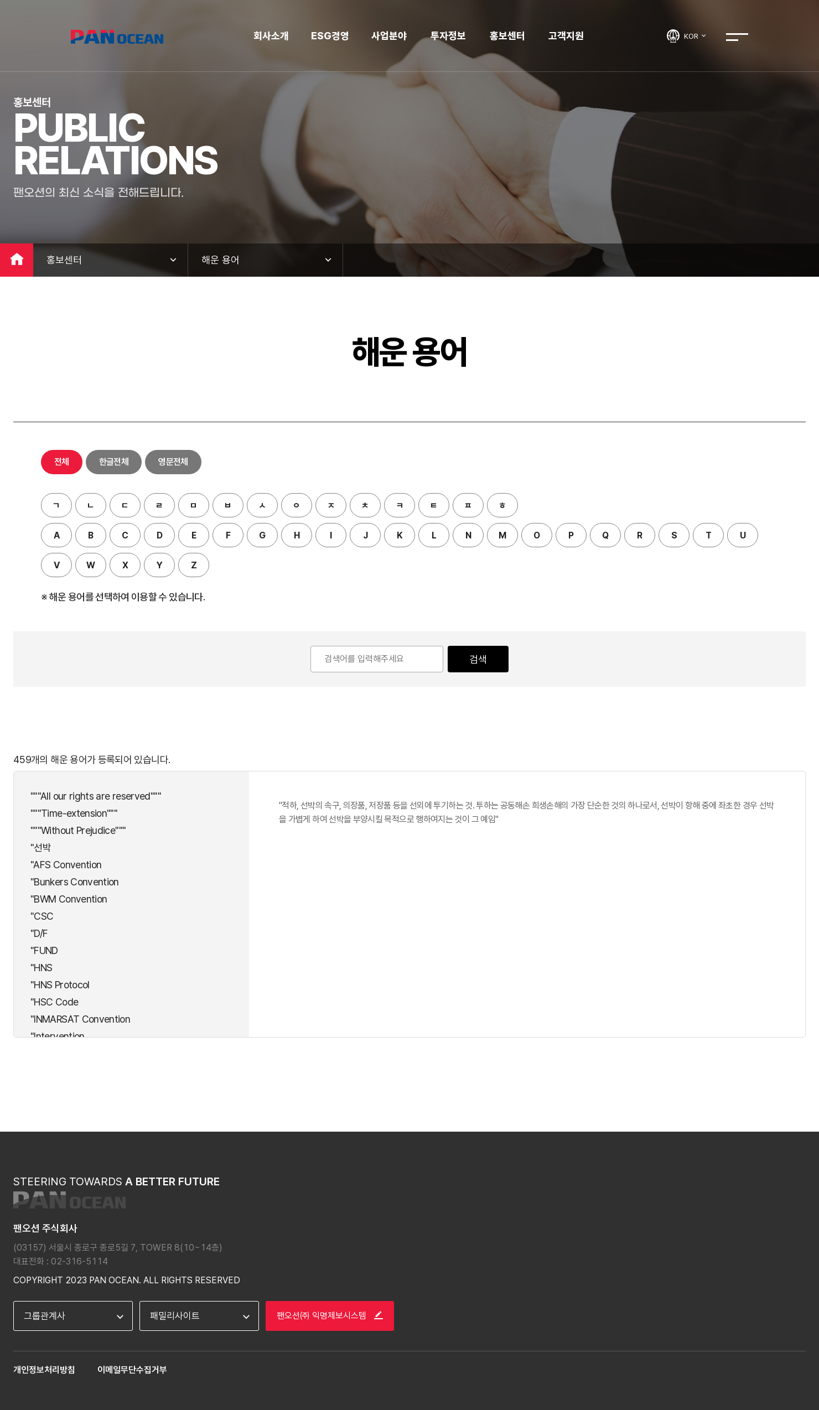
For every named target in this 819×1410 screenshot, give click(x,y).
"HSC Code (54, 1002)
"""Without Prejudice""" (78, 830)
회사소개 (271, 36)
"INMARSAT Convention (80, 1019)
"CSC (41, 916)
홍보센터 (507, 36)
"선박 (40, 847)
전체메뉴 (737, 37)
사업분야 (389, 36)
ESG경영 (330, 36)
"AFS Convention (65, 864)
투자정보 (448, 36)
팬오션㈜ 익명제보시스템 (330, 1315)
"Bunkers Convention (74, 882)
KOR (695, 36)
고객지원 (566, 36)
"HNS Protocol (60, 985)
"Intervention (57, 1036)
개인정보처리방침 (44, 1370)
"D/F (39, 933)
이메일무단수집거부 (132, 1370)
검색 (478, 659)
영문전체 (173, 462)
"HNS (41, 967)
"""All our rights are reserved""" (95, 796)
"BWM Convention (68, 899)
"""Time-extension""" (73, 813)
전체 (61, 462)
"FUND (44, 950)
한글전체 (113, 462)
